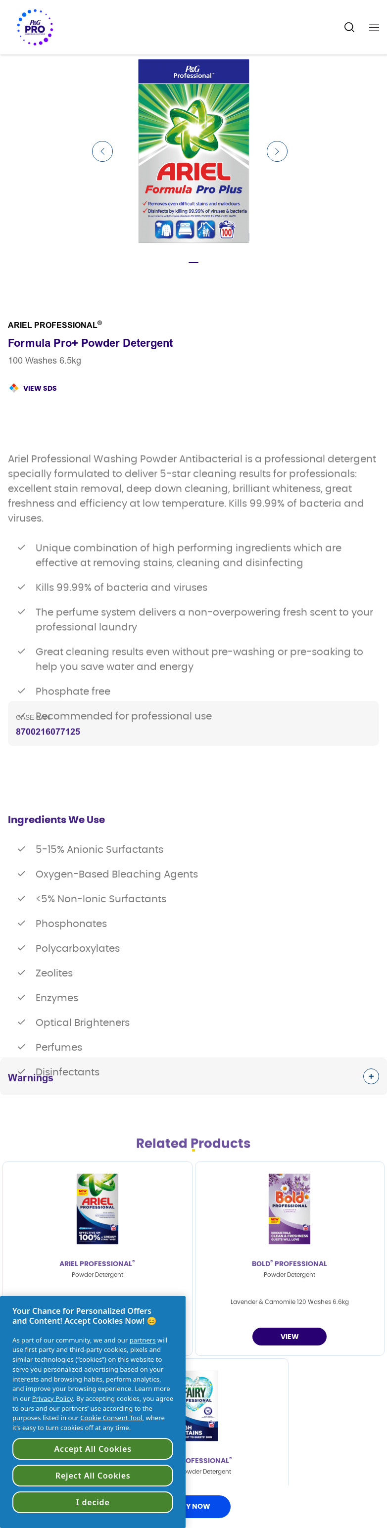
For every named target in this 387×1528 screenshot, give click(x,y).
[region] (93, 1412)
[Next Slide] (277, 151)
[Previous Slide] (102, 151)
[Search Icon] (349, 27)
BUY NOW (193, 1506)
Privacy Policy (52, 1398)
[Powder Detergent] (289, 1336)
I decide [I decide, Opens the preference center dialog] (93, 1502)
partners (143, 1340)
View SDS (40, 388)
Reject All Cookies (93, 1475)
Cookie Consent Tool (111, 1417)
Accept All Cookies (93, 1448)
